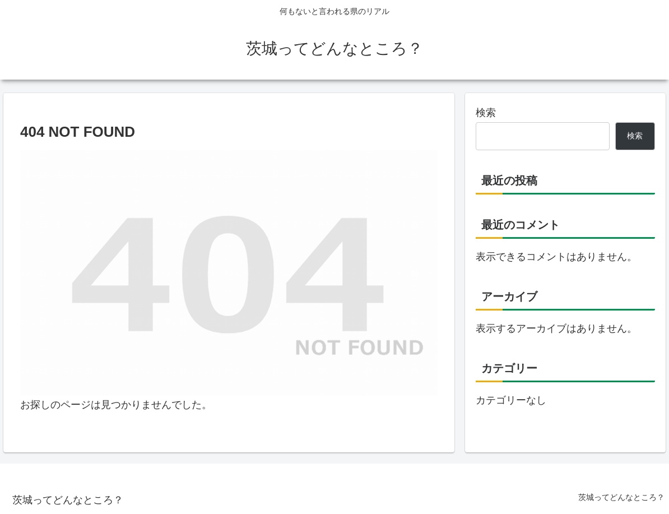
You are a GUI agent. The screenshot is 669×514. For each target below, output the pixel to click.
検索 (486, 112)
